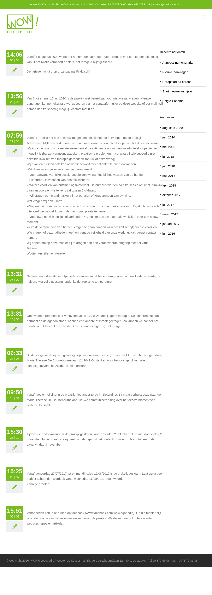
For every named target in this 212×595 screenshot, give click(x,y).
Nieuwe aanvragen (175, 72)
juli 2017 (168, 204)
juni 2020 (168, 137)
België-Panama (173, 101)
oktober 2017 (171, 195)
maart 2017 (170, 214)
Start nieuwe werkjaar (177, 91)
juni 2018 (168, 166)
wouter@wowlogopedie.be (167, 4)
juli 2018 (168, 156)
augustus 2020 (172, 128)
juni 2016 (168, 233)
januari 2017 (170, 223)
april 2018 (169, 185)
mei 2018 (168, 175)
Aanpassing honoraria (177, 62)
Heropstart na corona (177, 82)
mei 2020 (168, 147)
